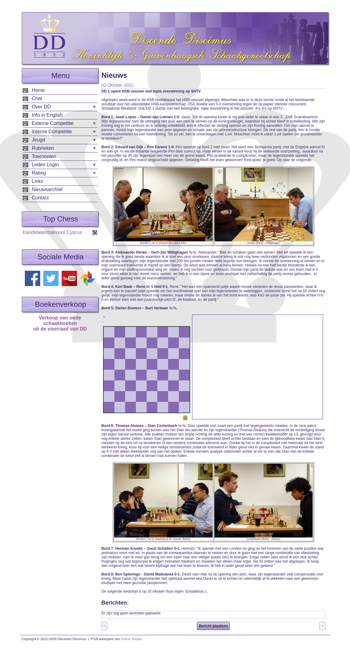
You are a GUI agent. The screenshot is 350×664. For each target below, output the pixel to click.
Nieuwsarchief (47, 189)
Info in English (47, 115)
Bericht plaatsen (213, 626)
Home (38, 90)
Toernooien (44, 156)
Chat (37, 98)
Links (37, 181)
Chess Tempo (131, 639)
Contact (40, 197)
